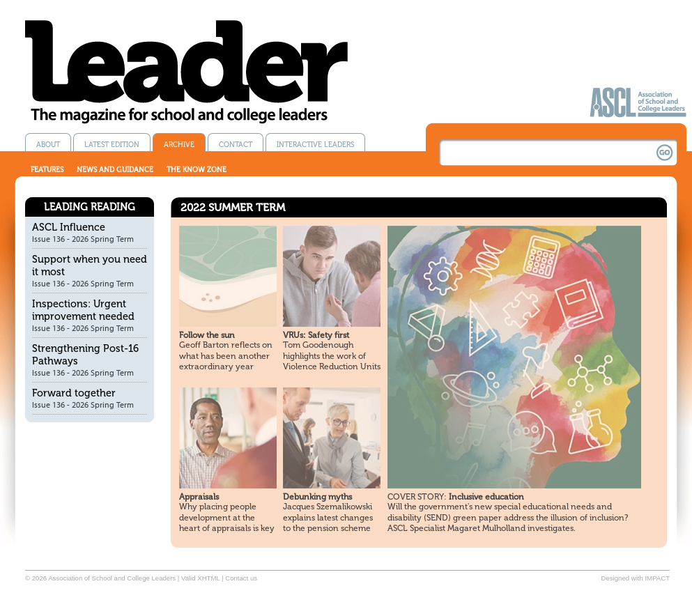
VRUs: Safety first (316, 335)
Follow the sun (207, 335)
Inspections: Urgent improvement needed (83, 310)
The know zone (196, 169)
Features (47, 169)
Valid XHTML (200, 578)
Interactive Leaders (315, 144)
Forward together (74, 393)
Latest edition (111, 144)
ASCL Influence (68, 227)
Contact (235, 144)
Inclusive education (455, 497)
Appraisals (199, 497)
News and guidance (115, 169)
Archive (179, 144)
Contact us (241, 578)
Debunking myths (317, 497)
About (48, 144)
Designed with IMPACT (635, 578)
